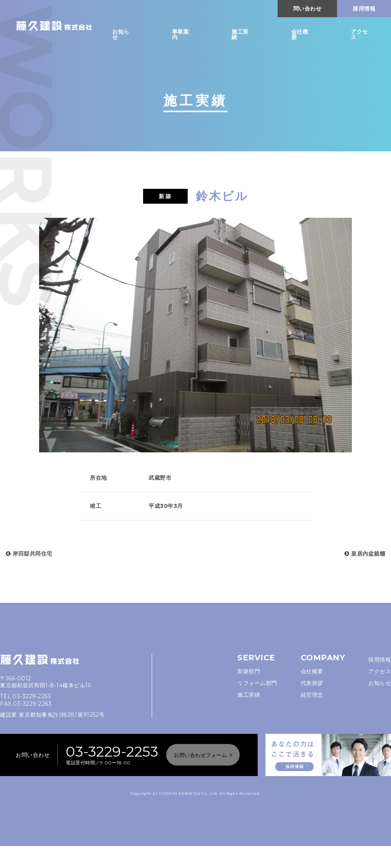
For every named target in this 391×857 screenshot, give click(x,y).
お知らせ (120, 34)
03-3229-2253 (32, 696)
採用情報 (364, 8)
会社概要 (299, 34)
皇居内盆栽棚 (364, 553)
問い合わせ (307, 8)
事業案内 (180, 34)
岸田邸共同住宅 (29, 553)
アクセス (359, 34)
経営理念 (312, 694)
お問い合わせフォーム (200, 755)
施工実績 (240, 34)
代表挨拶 (312, 683)
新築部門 (248, 671)
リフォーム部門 (257, 683)
